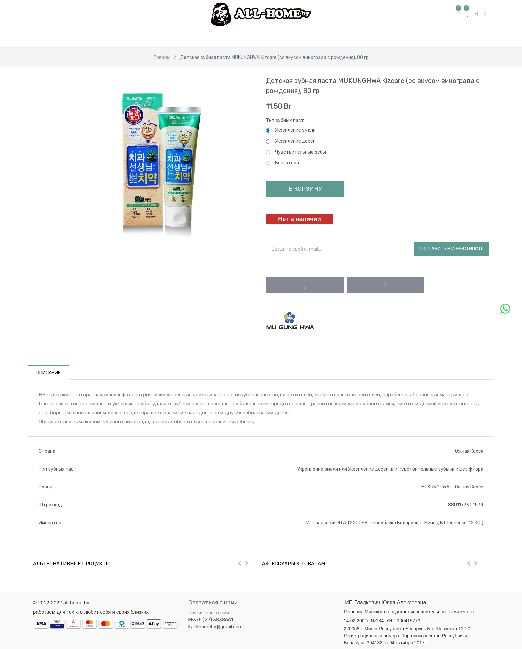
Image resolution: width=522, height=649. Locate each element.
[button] (305, 285)
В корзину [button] (305, 188)
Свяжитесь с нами (208, 613)
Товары (161, 57)
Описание (48, 373)
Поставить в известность (451, 249)
